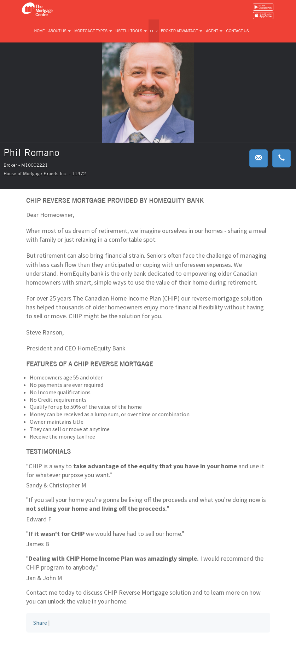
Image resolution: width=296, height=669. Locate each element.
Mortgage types (93, 31)
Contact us (237, 31)
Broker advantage (181, 31)
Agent (214, 31)
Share (40, 622)
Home (39, 31)
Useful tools (131, 31)
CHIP (153, 31)
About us (59, 31)
